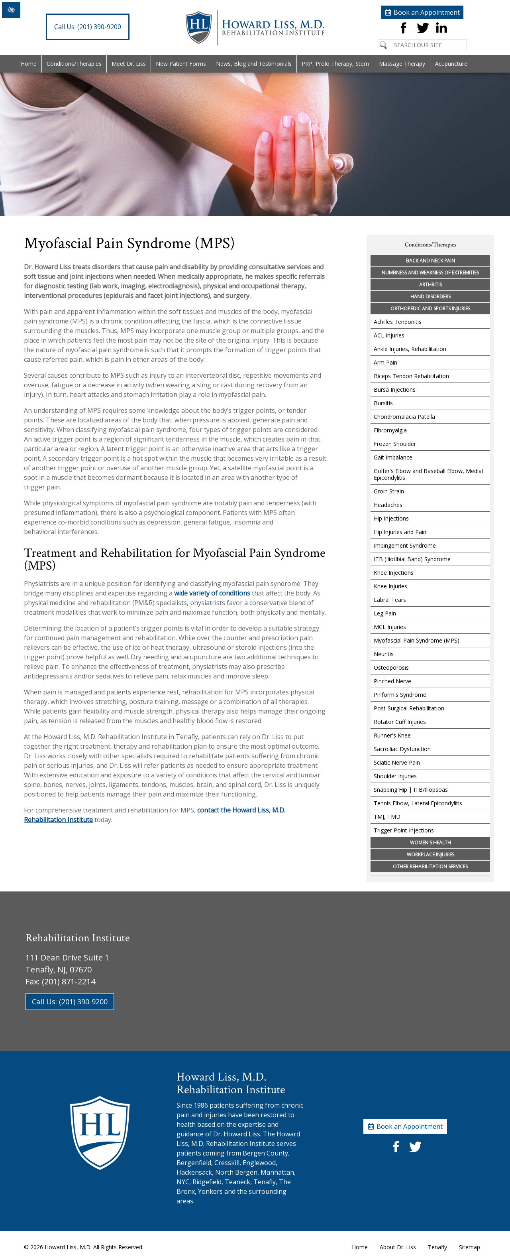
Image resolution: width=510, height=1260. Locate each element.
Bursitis (383, 403)
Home (29, 63)
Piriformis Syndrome (400, 694)
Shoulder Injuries (395, 776)
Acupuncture (451, 63)
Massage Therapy (402, 63)
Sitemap (469, 1247)
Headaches (388, 505)
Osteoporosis (391, 667)
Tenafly (437, 1247)
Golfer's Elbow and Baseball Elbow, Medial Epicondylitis (428, 474)
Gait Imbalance (393, 457)
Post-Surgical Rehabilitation (409, 708)
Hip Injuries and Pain (400, 532)
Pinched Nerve (392, 681)
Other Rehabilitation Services (430, 866)
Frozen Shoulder (395, 444)
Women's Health (430, 842)
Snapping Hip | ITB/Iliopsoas (411, 789)
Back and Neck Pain (430, 260)
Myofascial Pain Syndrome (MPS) (416, 640)
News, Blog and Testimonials (254, 63)
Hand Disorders (430, 296)
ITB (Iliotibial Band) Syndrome (412, 559)
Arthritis (430, 284)
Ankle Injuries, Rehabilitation (410, 349)
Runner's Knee (392, 735)
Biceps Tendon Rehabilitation (411, 376)
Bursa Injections (395, 389)
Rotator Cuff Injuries (400, 722)
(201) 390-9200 (87, 26)
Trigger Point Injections (404, 830)
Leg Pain (385, 613)
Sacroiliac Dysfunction (402, 749)
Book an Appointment (427, 12)
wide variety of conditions (212, 593)
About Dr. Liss (398, 1247)
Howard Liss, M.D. (68, 1247)
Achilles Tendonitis (398, 321)
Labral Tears (390, 599)
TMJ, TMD (387, 816)
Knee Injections (394, 572)
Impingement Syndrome (405, 545)
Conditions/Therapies (74, 63)
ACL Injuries (389, 335)
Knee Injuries (390, 586)
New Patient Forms (181, 63)
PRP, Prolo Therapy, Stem (335, 63)
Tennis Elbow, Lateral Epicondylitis (418, 803)
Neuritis (384, 654)
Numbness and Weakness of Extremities (430, 272)
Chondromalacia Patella (404, 416)
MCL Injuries (390, 627)
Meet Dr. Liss (129, 63)
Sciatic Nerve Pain (397, 762)
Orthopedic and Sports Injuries (430, 308)
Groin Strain (389, 491)
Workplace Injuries (430, 854)
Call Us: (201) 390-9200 (70, 1001)
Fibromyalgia (390, 430)
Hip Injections (391, 518)
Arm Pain (385, 362)
